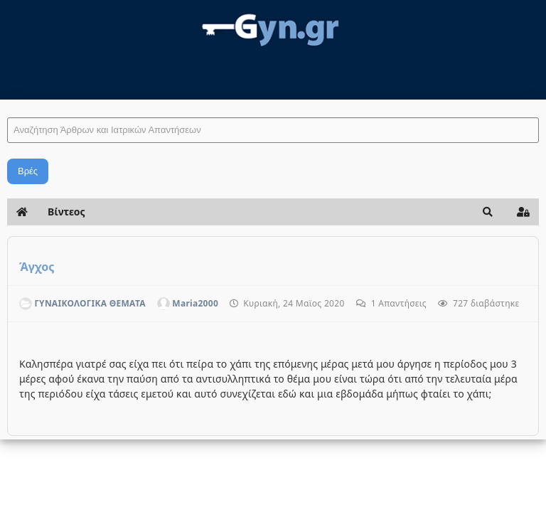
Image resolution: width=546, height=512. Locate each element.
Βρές (28, 171)
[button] (487, 211)
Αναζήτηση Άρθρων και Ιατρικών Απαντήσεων (7, 103)
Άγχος (36, 266)
